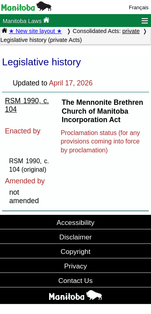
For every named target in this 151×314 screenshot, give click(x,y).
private (131, 31)
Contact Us (75, 281)
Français (139, 7)
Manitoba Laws (26, 20)
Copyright (76, 251)
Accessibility (75, 222)
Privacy (75, 266)
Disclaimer (75, 237)
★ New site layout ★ (35, 31)
